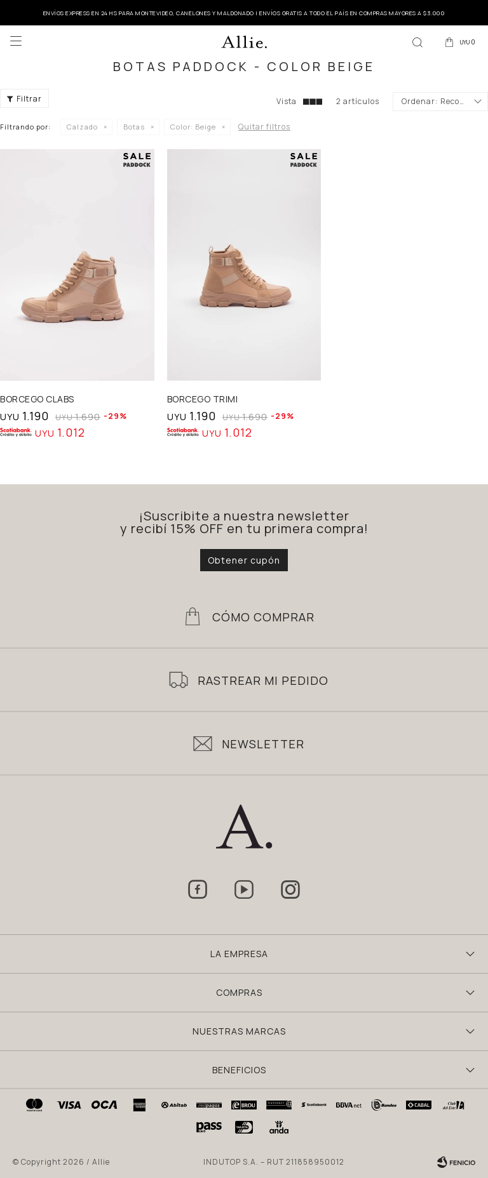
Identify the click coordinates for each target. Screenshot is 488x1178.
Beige (193, 126)
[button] (417, 41)
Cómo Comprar (263, 617)
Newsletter (263, 743)
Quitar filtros (264, 126)
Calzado (82, 126)
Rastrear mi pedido (263, 680)
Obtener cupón (244, 560)
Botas (134, 126)
